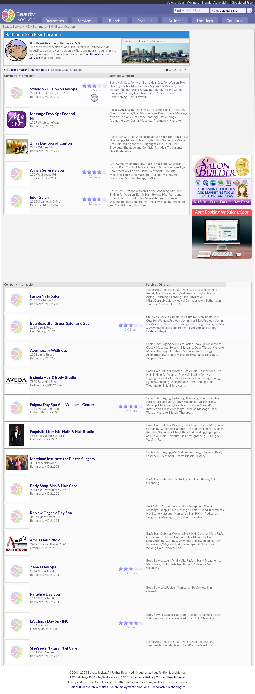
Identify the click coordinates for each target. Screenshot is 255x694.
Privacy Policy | (145, 677)
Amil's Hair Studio (45, 540)
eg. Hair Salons (191, 10)
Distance (76, 69)
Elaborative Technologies (168, 687)
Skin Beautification (62, 26)
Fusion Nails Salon (45, 296)
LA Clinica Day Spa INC (49, 621)
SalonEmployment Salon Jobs (129, 687)
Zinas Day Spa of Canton (51, 143)
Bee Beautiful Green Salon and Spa (60, 323)
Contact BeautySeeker (171, 677)
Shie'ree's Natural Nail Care (53, 648)
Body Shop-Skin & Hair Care (53, 485)
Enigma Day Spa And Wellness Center (62, 404)
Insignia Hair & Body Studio (53, 377)
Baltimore (39, 26)
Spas (181, 2)
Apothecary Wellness (48, 350)
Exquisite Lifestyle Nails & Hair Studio (62, 431)
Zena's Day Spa (43, 567)
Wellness (193, 2)
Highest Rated (39, 69)
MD (27, 26)
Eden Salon (39, 197)
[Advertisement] (222, 91)
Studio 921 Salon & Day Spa (53, 89)
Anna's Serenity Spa (47, 170)
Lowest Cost (59, 69)
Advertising (221, 2)
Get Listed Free (242, 2)
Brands (206, 2)
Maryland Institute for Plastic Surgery (62, 458)
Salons (171, 2)
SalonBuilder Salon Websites (89, 687)
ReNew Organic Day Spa (51, 512)
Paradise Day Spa (45, 594)
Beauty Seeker (12, 26)
